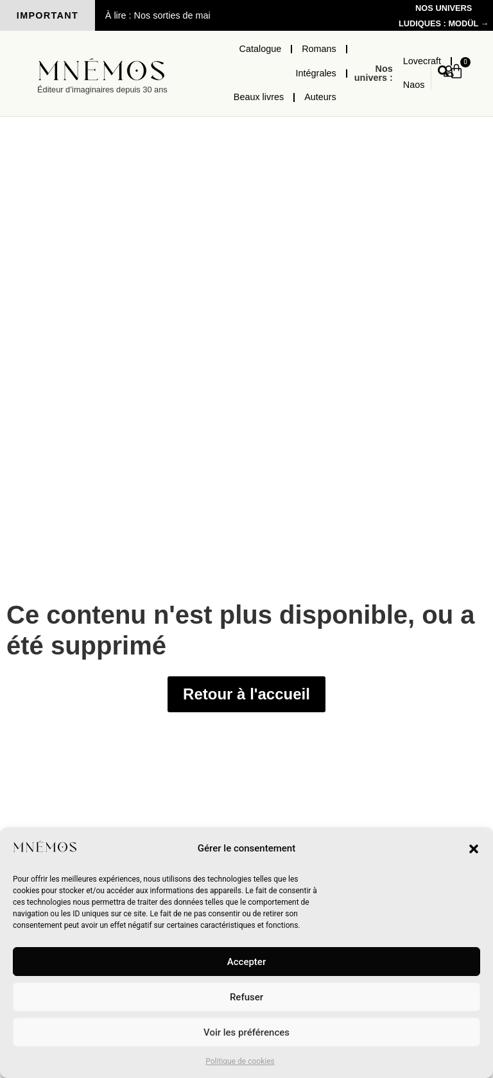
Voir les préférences (246, 1032)
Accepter (246, 962)
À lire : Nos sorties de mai (158, 15)
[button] (473, 849)
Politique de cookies (239, 1061)
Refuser (246, 997)
